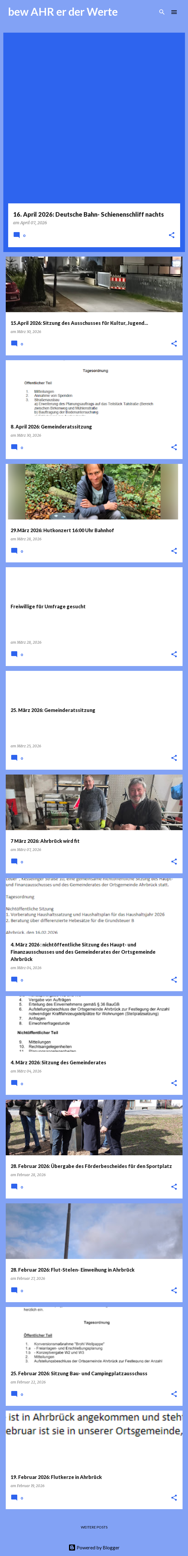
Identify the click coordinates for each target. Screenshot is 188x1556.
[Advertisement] (94, 78)
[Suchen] (162, 12)
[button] (171, 235)
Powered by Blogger (94, 1547)
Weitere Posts (94, 1527)
